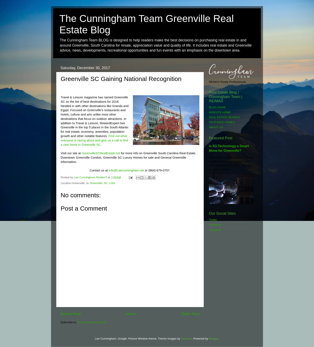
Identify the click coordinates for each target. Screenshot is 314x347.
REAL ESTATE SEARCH (224, 117)
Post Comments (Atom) (92, 322)
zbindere (186, 338)
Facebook (215, 224)
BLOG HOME (217, 107)
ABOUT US (216, 127)
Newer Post (70, 314)
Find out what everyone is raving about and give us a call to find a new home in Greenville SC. (94, 140)
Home (131, 314)
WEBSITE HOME (220, 112)
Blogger (213, 338)
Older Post (190, 314)
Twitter (213, 219)
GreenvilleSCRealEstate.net (101, 153)
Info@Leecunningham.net (126, 170)
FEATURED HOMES (222, 122)
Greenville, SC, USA (102, 183)
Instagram (215, 229)
